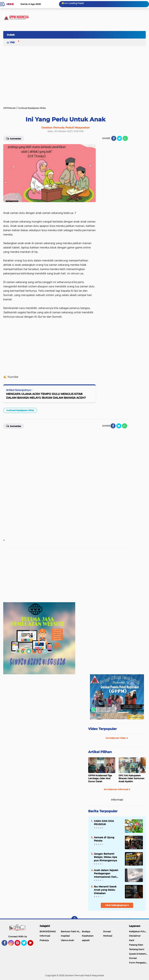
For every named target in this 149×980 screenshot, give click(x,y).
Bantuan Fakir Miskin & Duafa (71, 931)
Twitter (25, 944)
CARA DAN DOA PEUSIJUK (104, 822)
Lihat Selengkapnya (117, 905)
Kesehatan (87, 935)
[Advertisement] (80, 49)
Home (10, 4)
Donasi (107, 931)
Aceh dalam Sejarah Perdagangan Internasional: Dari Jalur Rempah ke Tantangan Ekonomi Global (106, 873)
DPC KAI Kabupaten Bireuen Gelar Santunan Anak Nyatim (131, 778)
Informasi (45, 935)
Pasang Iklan (136, 944)
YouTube (33, 944)
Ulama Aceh (67, 940)
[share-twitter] (119, 138)
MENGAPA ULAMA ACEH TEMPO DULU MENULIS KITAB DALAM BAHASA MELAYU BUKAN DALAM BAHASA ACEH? (46, 395)
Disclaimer (135, 935)
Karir (131, 940)
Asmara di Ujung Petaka (104, 839)
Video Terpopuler (102, 729)
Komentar (13, 138)
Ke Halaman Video (117, 738)
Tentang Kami (136, 949)
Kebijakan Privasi (138, 931)
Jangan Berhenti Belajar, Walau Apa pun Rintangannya (105, 857)
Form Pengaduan (138, 962)
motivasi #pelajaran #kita (20, 410)
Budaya (86, 931)
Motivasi (107, 935)
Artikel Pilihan (100, 752)
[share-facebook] (113, 138)
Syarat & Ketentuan (139, 953)
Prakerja (44, 940)
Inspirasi (65, 935)
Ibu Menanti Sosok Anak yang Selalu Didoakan (105, 889)
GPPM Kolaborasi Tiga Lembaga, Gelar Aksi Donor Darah (100, 778)
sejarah (86, 940)
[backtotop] (74, 919)
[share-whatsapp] (125, 138)
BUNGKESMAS (48, 931)
